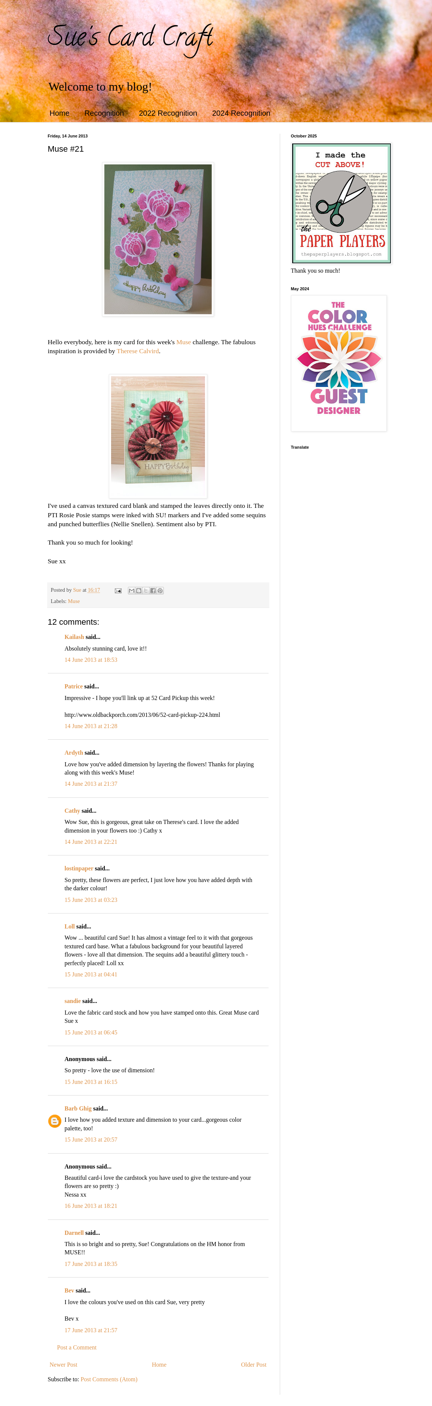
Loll (70, 926)
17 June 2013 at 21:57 (91, 1330)
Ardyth (74, 752)
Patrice (74, 686)
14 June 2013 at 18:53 (91, 660)
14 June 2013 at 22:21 (91, 842)
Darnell (74, 1233)
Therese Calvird (138, 351)
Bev (69, 1290)
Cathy (72, 810)
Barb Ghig (78, 1108)
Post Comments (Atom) (109, 1379)
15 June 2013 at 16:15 (91, 1082)
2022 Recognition (168, 113)
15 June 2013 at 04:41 (91, 974)
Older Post (254, 1364)
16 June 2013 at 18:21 (91, 1206)
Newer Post (63, 1364)
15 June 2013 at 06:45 (91, 1032)
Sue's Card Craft (130, 39)
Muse (184, 342)
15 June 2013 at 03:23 (91, 900)
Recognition (104, 113)
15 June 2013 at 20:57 (91, 1139)
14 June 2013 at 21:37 (91, 784)
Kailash (74, 637)
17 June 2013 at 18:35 (91, 1264)
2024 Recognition (241, 113)
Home (60, 113)
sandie (73, 1001)
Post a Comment (77, 1347)
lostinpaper (79, 868)
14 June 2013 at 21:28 (91, 726)
